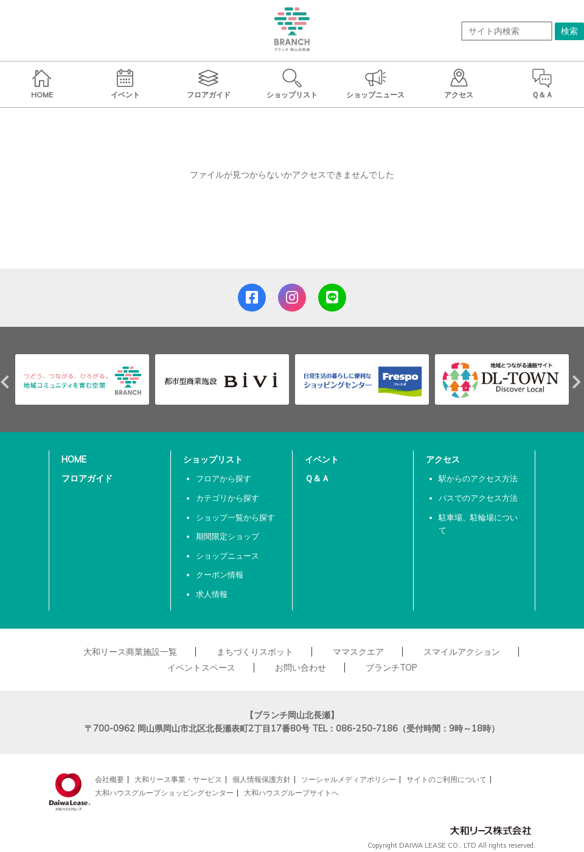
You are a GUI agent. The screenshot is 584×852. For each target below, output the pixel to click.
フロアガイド (87, 478)
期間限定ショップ (227, 536)
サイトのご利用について (446, 779)
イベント (322, 459)
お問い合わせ (300, 667)
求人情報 (212, 594)
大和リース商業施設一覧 (130, 651)
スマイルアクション (461, 651)
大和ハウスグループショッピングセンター (164, 792)
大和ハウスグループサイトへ (291, 792)
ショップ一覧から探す (235, 517)
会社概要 (109, 779)
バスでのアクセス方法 (478, 498)
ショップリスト (213, 459)
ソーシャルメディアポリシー (348, 779)
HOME (73, 459)
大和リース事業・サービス (178, 779)
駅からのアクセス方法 (478, 478)
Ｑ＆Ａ (317, 478)
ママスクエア (358, 651)
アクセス (443, 459)
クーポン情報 (219, 574)
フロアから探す (223, 478)
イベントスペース (201, 667)
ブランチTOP (391, 667)
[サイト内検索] (506, 31)
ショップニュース (227, 555)
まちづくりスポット (255, 651)
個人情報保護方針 (261, 779)
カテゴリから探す (227, 498)
